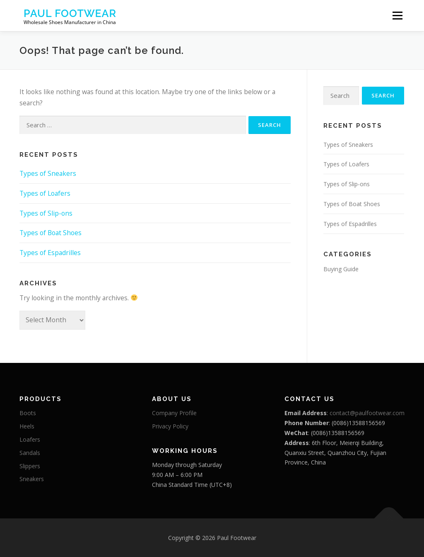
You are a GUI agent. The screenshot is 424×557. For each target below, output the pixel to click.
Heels (26, 426)
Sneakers (31, 479)
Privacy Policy (170, 426)
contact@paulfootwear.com (367, 413)
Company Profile (174, 413)
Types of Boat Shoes (50, 232)
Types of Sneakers (47, 173)
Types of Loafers (44, 193)
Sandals (29, 453)
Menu (397, 15)
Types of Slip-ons (45, 213)
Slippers (29, 466)
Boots (27, 413)
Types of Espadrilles (50, 252)
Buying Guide (341, 269)
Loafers (29, 439)
